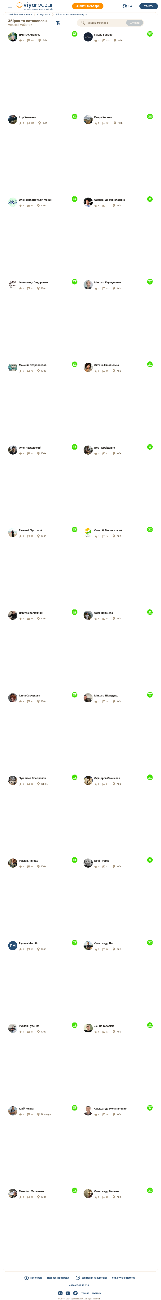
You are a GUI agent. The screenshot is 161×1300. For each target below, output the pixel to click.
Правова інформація (58, 1277)
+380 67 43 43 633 (79, 1285)
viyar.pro (96, 1293)
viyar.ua (85, 1293)
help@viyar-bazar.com (123, 1277)
